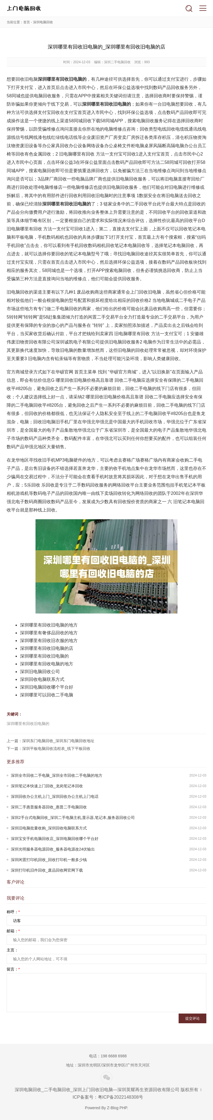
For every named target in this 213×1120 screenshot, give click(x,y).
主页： (12, 950)
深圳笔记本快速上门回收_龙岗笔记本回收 (47, 786)
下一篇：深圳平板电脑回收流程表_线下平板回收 (48, 748)
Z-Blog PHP (117, 1108)
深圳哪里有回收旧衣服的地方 (49, 640)
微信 (106, 1077)
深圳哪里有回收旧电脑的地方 (49, 625)
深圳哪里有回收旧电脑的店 (46, 648)
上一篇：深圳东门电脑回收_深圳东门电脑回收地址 (50, 741)
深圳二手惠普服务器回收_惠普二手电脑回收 (49, 807)
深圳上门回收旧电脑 (24, 8)
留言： (13, 969)
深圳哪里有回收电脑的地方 (46, 663)
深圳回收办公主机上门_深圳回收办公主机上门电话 (54, 796)
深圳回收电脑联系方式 (42, 679)
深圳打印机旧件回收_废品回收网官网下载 (47, 870)
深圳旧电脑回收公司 (40, 671)
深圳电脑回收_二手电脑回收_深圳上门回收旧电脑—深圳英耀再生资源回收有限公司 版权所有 (106, 1089)
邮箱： (13, 931)
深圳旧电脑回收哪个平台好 (46, 687)
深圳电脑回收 (43, 22)
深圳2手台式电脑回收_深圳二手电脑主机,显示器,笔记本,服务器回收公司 (73, 817)
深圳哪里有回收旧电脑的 (44, 656)
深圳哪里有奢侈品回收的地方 (49, 632)
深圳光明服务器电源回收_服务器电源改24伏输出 (53, 849)
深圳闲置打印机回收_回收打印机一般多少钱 (49, 859)
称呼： (13, 912)
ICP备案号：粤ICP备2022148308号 (108, 1097)
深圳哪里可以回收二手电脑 (46, 695)
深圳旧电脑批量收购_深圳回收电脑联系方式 (49, 828)
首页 (26, 22)
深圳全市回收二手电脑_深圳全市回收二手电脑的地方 (56, 775)
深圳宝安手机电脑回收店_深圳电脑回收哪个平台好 (54, 838)
